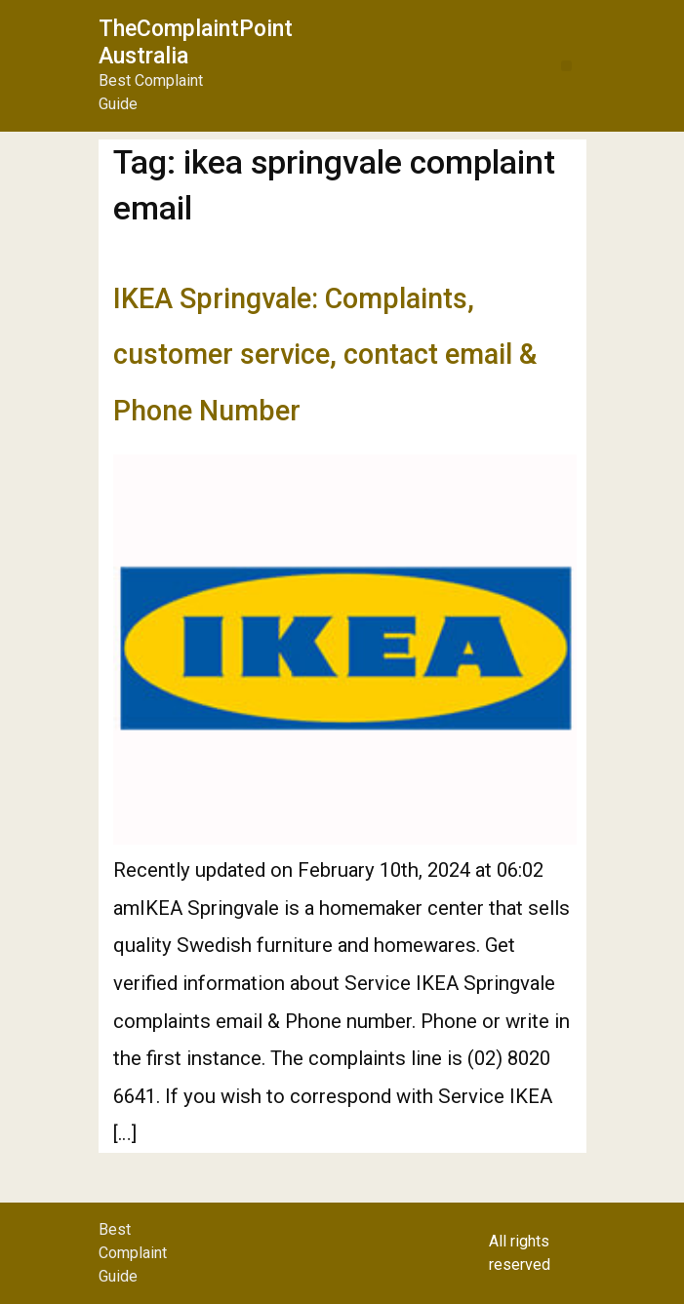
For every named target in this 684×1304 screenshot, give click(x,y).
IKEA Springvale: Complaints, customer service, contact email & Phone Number (325, 354)
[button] (566, 65)
